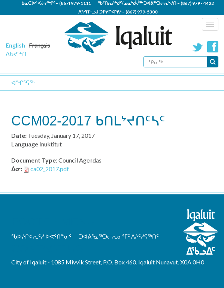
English (15, 45)
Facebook (212, 46)
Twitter (197, 46)
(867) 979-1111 (75, 3)
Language (24, 144)
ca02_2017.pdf (49, 168)
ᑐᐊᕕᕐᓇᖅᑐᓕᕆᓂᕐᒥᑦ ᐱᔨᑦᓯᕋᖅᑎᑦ (119, 236)
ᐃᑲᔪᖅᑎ (16, 53)
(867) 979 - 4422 (197, 3)
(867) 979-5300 (141, 12)
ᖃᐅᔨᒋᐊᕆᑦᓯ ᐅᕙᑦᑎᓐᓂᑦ (41, 236)
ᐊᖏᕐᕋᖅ (22, 82)
